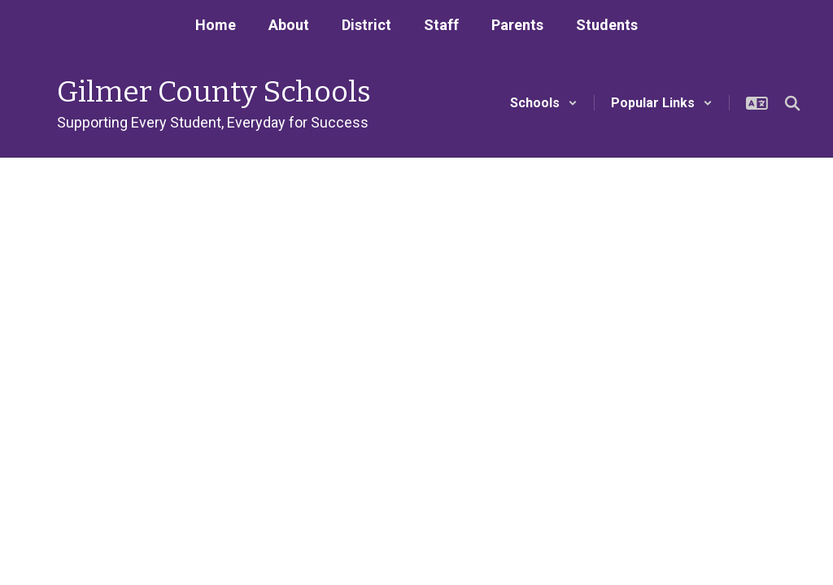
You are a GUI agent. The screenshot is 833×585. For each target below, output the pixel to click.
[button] (544, 102)
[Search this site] (792, 103)
